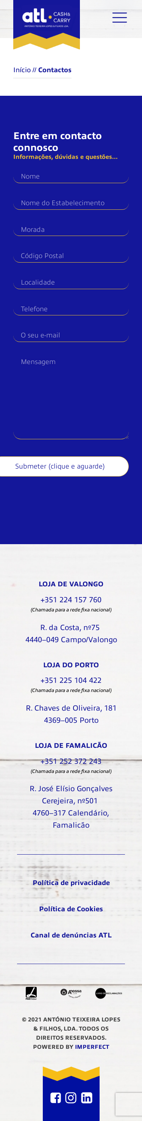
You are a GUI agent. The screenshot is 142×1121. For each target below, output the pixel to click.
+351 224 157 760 (71, 599)
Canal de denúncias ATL (71, 935)
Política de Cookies (71, 909)
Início (22, 70)
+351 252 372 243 (71, 761)
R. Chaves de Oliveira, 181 (71, 715)
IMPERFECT (92, 1047)
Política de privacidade (71, 883)
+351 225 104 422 (71, 680)
